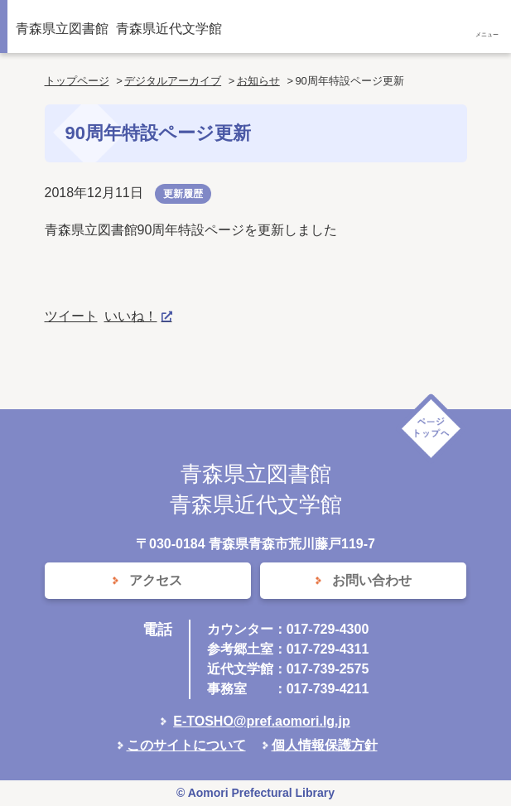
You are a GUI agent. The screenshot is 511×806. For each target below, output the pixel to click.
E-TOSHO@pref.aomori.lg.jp (261, 721)
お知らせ (258, 81)
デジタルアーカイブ (172, 81)
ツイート (71, 316)
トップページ (77, 81)
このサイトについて (186, 745)
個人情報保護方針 (325, 745)
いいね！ (130, 316)
